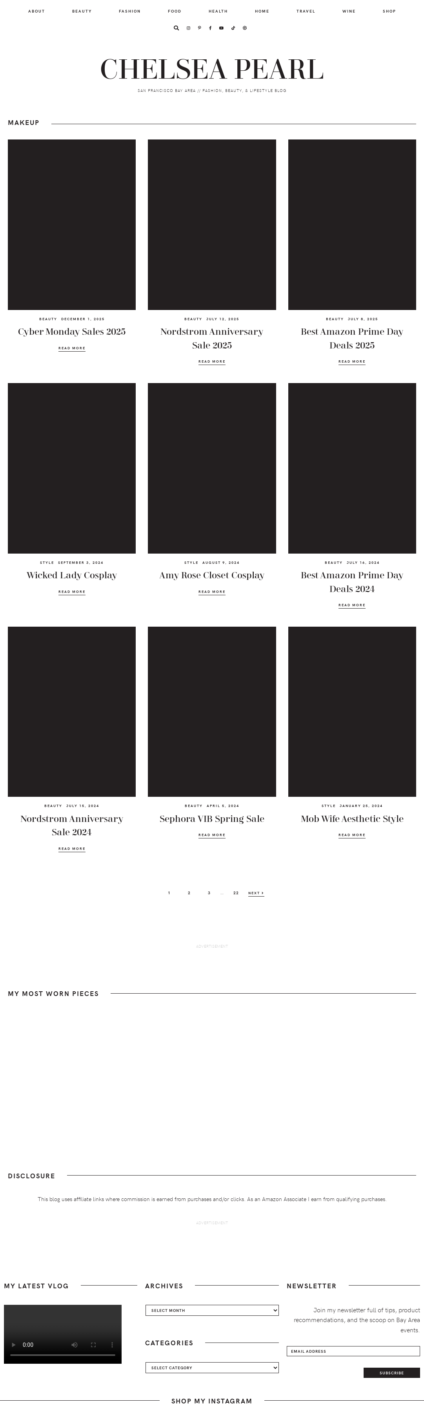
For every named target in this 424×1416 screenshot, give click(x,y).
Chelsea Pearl (212, 69)
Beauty (48, 318)
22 (238, 892)
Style (47, 562)
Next (256, 893)
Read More (72, 348)
